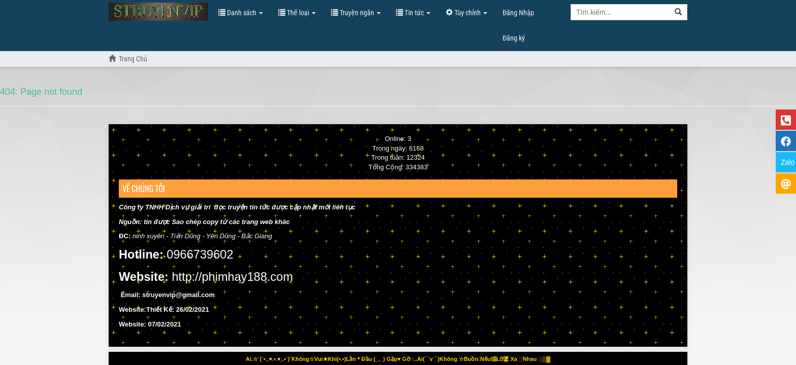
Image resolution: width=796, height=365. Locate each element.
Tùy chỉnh (466, 13)
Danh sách (240, 13)
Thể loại (297, 13)
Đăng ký (514, 38)
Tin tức (413, 13)
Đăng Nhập (518, 13)
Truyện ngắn (356, 13)
